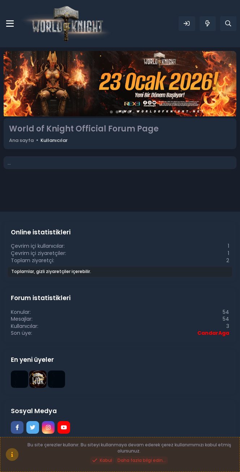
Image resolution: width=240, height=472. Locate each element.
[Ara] (228, 23)
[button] (111, 112)
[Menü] (9, 24)
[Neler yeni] (208, 23)
